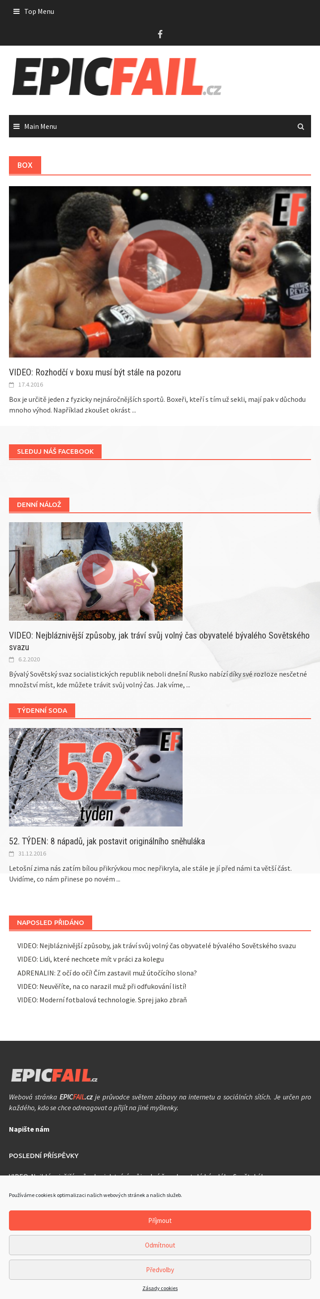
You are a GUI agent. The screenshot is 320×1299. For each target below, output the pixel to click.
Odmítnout (160, 1245)
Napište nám (29, 1128)
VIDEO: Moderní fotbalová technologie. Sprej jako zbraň (102, 999)
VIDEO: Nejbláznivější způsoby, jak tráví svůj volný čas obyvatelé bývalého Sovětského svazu (156, 945)
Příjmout (160, 1220)
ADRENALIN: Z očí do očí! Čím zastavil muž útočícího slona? (107, 972)
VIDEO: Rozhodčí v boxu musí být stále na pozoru (95, 372)
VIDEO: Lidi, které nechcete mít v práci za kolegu (90, 958)
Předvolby (160, 1269)
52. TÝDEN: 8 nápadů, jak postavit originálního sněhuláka (107, 841)
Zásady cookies (160, 1288)
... (134, 409)
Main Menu (40, 126)
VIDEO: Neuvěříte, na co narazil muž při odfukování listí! (101, 986)
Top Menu (39, 11)
